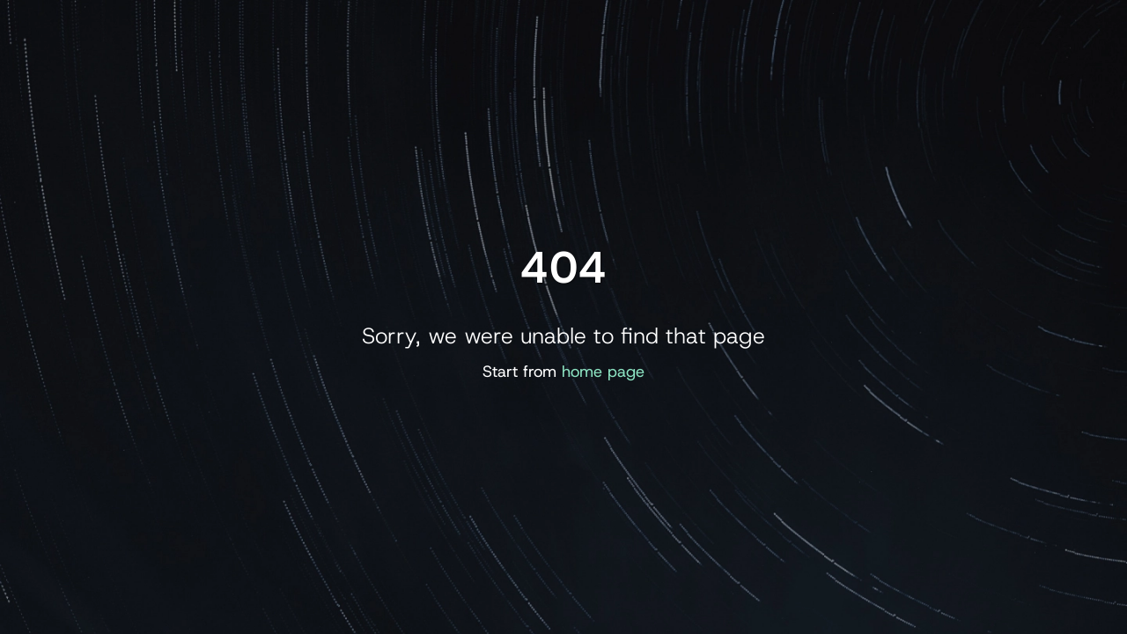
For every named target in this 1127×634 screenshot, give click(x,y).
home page (603, 371)
